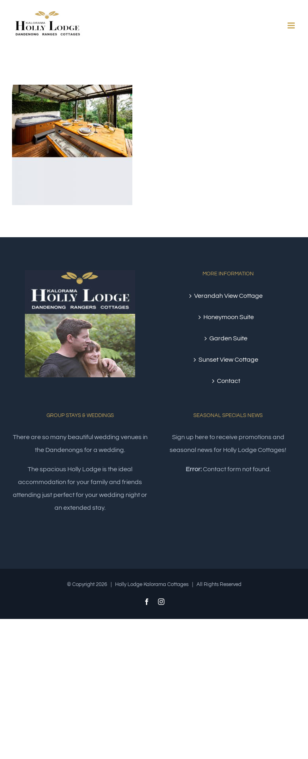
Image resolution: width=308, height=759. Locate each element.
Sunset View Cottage (228, 359)
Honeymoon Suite (228, 317)
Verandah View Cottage (228, 296)
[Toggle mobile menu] (292, 25)
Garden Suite (228, 338)
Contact (228, 381)
